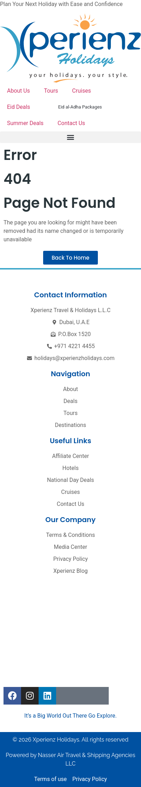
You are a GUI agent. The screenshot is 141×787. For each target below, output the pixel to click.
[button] (70, 137)
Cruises (81, 90)
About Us (18, 90)
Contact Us (71, 123)
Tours (51, 90)
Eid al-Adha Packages (80, 107)
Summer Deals (25, 123)
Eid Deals (18, 107)
